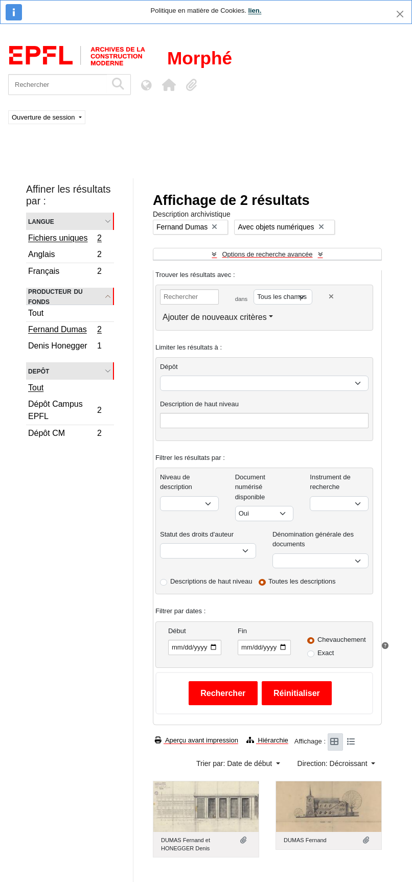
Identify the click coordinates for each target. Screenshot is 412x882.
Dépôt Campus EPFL (65, 410)
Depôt (38, 371)
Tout (35, 313)
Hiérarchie (267, 740)
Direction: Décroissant (333, 763)
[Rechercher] (57, 84)
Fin (242, 631)
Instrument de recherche (330, 482)
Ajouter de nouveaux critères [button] (215, 317)
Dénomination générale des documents (313, 539)
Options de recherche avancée (267, 254)
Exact (325, 653)
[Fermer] (399, 14)
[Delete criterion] (331, 296)
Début (177, 631)
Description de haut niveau (199, 404)
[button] (168, 85)
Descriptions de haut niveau (211, 581)
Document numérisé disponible (250, 487)
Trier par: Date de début (235, 763)
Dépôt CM (65, 434)
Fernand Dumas (65, 330)
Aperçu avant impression (196, 740)
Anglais (65, 255)
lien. (254, 10)
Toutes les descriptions (302, 581)
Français (65, 272)
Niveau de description (176, 482)
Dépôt (169, 366)
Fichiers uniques (65, 239)
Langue (41, 221)
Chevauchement (341, 639)
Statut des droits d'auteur (197, 534)
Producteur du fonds (55, 296)
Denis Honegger (65, 347)
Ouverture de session (44, 117)
